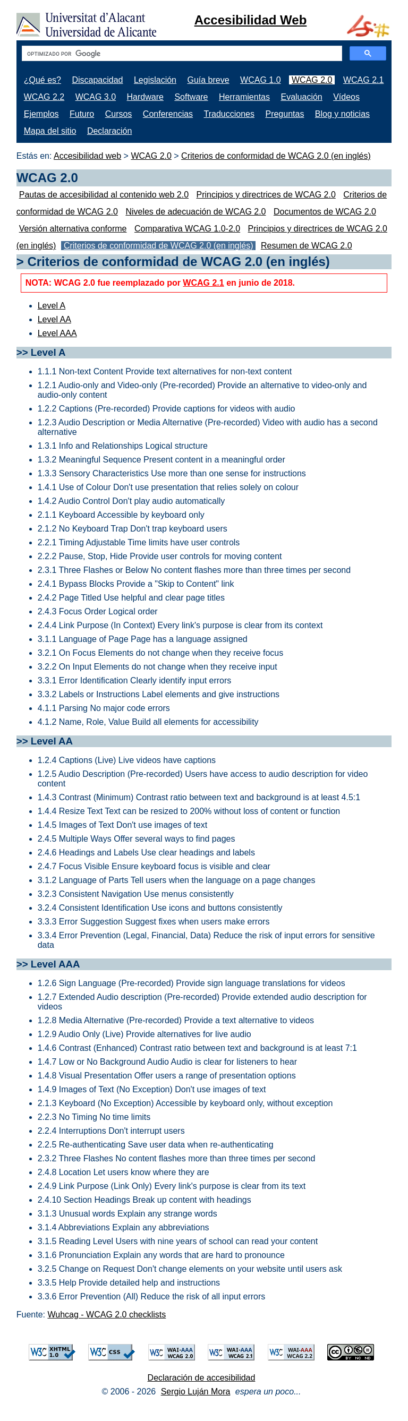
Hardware (145, 96)
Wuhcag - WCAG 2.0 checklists (106, 1314)
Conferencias (168, 113)
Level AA (54, 319)
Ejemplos (41, 113)
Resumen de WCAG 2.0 (306, 245)
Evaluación (301, 96)
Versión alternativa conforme (73, 228)
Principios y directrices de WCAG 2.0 (266, 194)
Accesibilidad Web (250, 20)
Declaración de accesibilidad (202, 1377)
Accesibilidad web (87, 155)
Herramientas (244, 96)
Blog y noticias (342, 113)
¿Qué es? (42, 79)
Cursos (118, 113)
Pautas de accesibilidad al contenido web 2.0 (104, 194)
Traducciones (229, 113)
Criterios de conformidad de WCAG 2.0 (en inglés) (276, 155)
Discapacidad (97, 79)
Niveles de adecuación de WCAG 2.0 (195, 211)
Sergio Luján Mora (196, 1391)
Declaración (109, 130)
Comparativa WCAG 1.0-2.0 (187, 228)
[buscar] (181, 53)
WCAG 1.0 (260, 79)
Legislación (155, 79)
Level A (51, 305)
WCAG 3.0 (95, 96)
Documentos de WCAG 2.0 (325, 211)
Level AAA (57, 333)
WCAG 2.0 (312, 79)
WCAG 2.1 (363, 79)
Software (191, 96)
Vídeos (346, 96)
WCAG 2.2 (44, 96)
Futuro (82, 113)
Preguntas (284, 113)
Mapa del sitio (50, 130)
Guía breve (208, 79)
